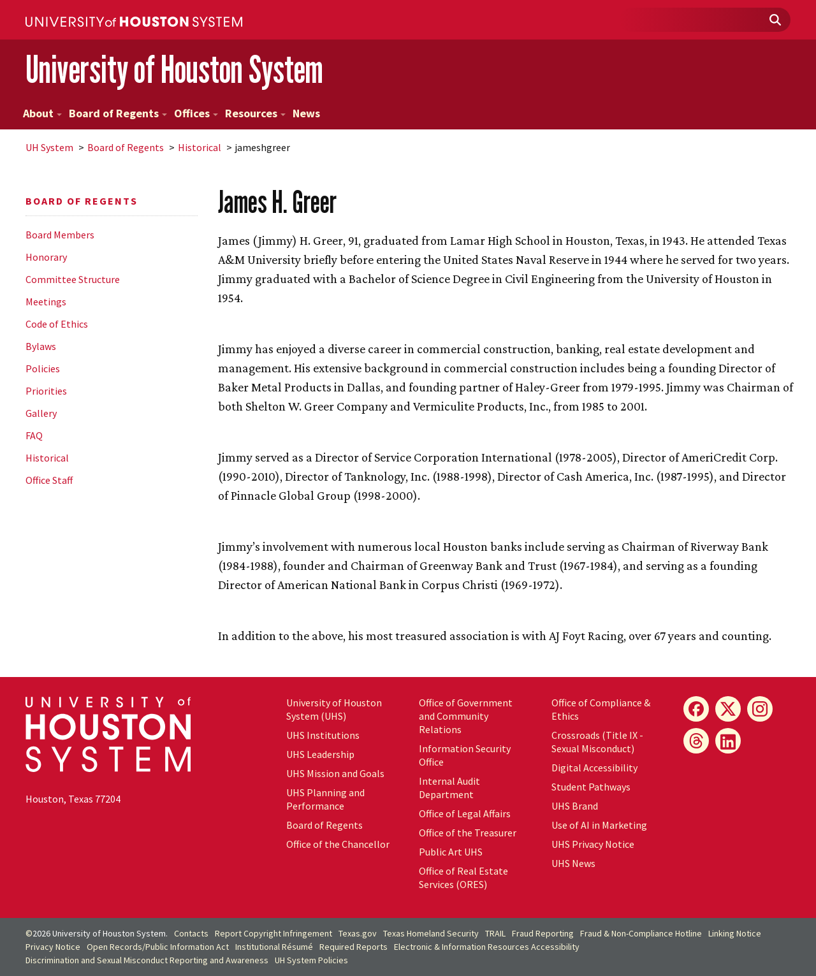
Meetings (46, 301)
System (49, 147)
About (42, 113)
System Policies (311, 960)
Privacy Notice (53, 946)
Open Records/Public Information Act (158, 946)
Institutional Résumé (274, 946)
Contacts (191, 933)
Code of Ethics (57, 323)
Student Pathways (590, 786)
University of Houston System (174, 69)
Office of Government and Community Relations (466, 716)
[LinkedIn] (728, 741)
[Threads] (696, 741)
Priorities (46, 390)
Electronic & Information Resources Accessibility (486, 946)
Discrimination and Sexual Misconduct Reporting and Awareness (147, 960)
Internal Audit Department (449, 788)
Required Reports (353, 946)
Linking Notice (734, 933)
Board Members (60, 234)
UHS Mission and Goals (335, 773)
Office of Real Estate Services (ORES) (463, 877)
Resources (255, 113)
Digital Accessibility (594, 767)
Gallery (41, 413)
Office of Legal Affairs (465, 813)
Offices (196, 113)
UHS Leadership (320, 754)
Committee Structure (73, 279)
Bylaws (41, 346)
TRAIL (495, 933)
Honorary (46, 257)
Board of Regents (118, 113)
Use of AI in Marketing (599, 825)
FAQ (34, 435)
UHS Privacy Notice (592, 844)
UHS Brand (574, 805)
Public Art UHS (451, 851)
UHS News (573, 863)
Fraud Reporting (543, 933)
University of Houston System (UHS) (334, 709)
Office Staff (49, 480)
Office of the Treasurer (467, 832)
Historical (199, 147)
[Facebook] (696, 709)
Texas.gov (358, 933)
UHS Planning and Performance (325, 799)
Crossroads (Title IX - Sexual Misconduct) (597, 742)
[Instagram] (760, 709)
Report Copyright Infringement (273, 933)
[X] (728, 709)
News (306, 113)
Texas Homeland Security (431, 933)
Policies (43, 368)
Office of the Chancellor (338, 844)
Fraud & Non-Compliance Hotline (641, 933)
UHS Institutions (323, 735)
